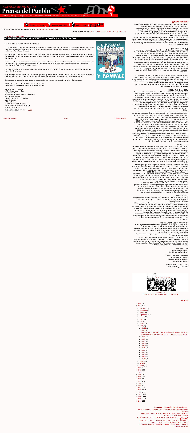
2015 (140, 385)
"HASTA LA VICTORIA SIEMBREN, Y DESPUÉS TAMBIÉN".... (114, 32)
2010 (140, 396)
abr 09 (144, 350)
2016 (140, 383)
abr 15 (144, 337)
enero (142, 365)
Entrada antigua (120, 118)
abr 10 (144, 348)
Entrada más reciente (9, 118)
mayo (142, 323)
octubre (142, 312)
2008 (140, 401)
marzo (142, 361)
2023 (140, 368)
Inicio (65, 118)
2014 (140, 388)
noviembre (143, 310)
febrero (142, 363)
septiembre (144, 315)
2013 (140, 390)
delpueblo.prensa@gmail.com (47, 29)
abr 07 (144, 354)
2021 (140, 372)
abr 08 (144, 352)
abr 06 (144, 357)
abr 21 (144, 328)
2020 (140, 374)
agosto (142, 317)
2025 (140, 304)
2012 (140, 392)
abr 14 (144, 339)
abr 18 (144, 330)
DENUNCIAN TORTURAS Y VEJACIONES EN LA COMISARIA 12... (164, 332)
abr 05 (144, 359)
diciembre (143, 308)
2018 (140, 379)
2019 (140, 377)
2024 (140, 306)
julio (141, 319)
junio (141, 321)
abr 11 (144, 346)
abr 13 (144, 341)
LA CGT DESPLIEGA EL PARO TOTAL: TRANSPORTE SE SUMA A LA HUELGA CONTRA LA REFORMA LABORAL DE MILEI (163, 422)
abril (141, 326)
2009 (140, 399)
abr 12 (144, 343)
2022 (140, 370)
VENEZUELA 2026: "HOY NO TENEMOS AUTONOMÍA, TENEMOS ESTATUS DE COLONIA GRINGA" (165, 414)
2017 (140, 381)
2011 (140, 394)
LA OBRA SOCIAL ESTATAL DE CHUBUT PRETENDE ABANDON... (164, 335)
